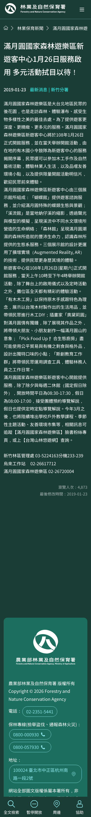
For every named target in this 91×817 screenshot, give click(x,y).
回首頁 (35, 8)
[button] (82, 9)
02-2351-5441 (39, 711)
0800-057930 (30, 747)
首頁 (6, 28)
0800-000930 (30, 734)
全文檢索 (11, 807)
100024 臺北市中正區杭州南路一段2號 (45, 774)
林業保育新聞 (30, 28)
